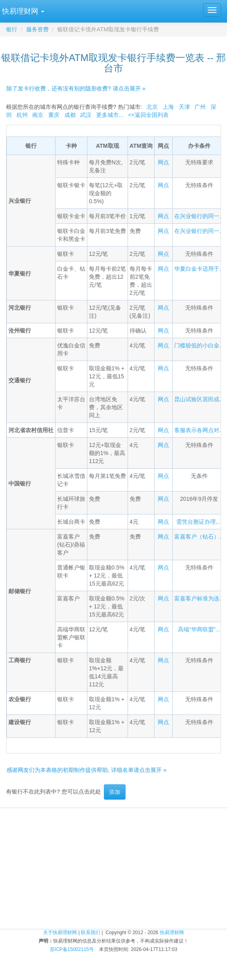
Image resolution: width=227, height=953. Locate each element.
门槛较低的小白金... (199, 345)
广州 (200, 107)
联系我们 (90, 932)
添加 (114, 792)
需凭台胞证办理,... (199, 521)
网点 (163, 162)
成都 (70, 115)
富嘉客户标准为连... (199, 598)
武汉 (85, 115)
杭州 (22, 115)
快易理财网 (172, 932)
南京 (37, 115)
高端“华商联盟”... (199, 629)
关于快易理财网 (60, 932)
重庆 (54, 115)
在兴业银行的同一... (199, 216)
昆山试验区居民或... (199, 399)
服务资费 (37, 29)
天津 (184, 107)
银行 (11, 29)
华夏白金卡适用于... (199, 268)
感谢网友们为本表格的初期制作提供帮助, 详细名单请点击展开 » (86, 770)
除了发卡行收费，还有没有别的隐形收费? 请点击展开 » (75, 88)
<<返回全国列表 (148, 115)
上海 (168, 107)
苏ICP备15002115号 (72, 949)
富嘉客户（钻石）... (199, 536)
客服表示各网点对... (199, 430)
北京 (152, 107)
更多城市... (110, 115)
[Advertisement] (113, 864)
